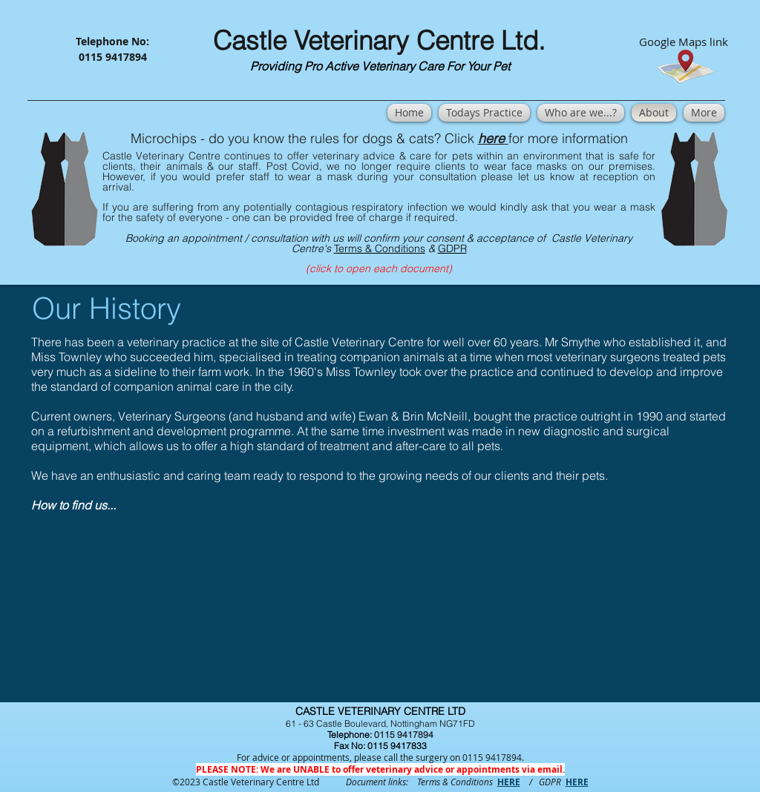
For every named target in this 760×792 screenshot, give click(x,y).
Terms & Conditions (379, 248)
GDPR (452, 248)
